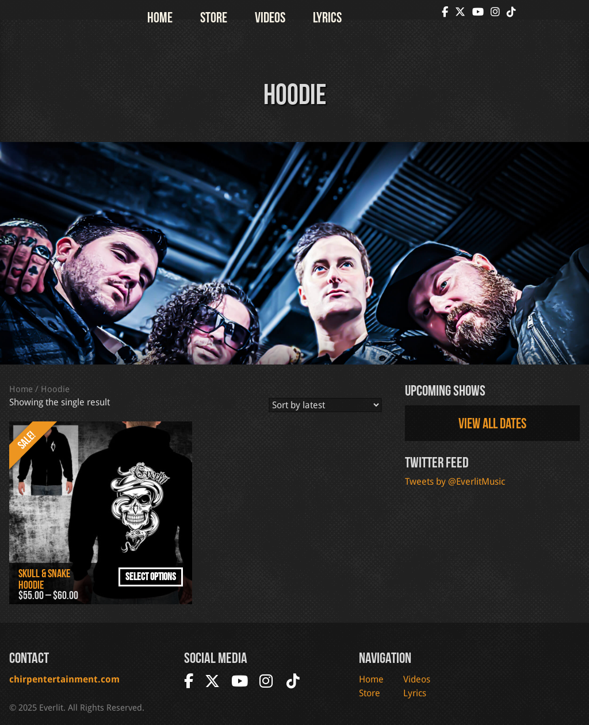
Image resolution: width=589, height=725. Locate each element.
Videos (270, 17)
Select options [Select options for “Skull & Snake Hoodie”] (150, 576)
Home (160, 17)
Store (213, 17)
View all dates (492, 423)
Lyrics (327, 17)
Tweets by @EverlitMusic (455, 481)
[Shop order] (325, 405)
